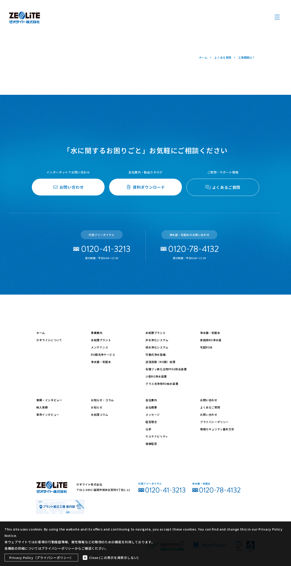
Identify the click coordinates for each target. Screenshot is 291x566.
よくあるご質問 (210, 407)
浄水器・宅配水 (101, 362)
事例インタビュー (47, 414)
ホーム (40, 333)
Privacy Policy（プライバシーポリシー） (41, 557)
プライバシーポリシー (214, 422)
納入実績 (42, 407)
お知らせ (96, 407)
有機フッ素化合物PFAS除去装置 (166, 369)
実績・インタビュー (49, 400)
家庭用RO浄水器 (210, 340)
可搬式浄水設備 (156, 354)
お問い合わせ (208, 400)
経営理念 (151, 422)
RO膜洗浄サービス (103, 354)
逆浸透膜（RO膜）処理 (161, 362)
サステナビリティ (157, 436)
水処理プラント (101, 340)
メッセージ (153, 414)
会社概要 (151, 407)
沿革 (148, 429)
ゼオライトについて (49, 340)
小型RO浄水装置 (156, 376)
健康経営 (151, 444)
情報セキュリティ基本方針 (217, 429)
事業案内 (96, 333)
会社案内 (151, 400)
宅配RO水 (206, 347)
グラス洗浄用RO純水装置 (162, 384)
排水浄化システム (157, 347)
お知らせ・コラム (102, 400)
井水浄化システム (157, 340)
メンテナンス (99, 347)
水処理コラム (99, 414)
